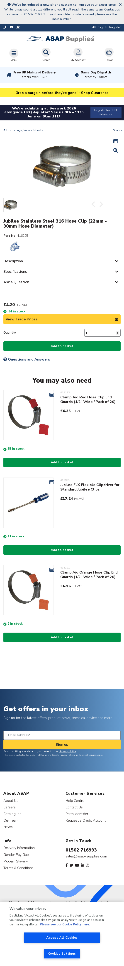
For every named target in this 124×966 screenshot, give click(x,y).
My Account (78, 55)
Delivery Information (19, 847)
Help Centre (75, 800)
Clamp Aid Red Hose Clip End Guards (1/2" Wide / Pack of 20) (88, 399)
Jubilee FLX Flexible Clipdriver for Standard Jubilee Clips (89, 487)
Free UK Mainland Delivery (34, 74)
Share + (117, 130)
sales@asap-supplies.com (86, 856)
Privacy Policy (67, 755)
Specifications (15, 271)
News (8, 827)
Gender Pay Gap (16, 854)
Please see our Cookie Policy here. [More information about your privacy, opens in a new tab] (65, 924)
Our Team (11, 820)
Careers (9, 807)
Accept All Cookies (62, 937)
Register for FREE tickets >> (106, 112)
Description (13, 261)
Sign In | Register (106, 27)
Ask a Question (16, 282)
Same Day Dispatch (96, 74)
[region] (62, 934)
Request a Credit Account (86, 820)
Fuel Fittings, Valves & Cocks (24, 130)
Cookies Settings (62, 953)
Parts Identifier (77, 813)
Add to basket (62, 346)
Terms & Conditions (18, 867)
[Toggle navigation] (14, 55)
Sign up (62, 744)
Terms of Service (87, 755)
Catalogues (12, 813)
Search (46, 55)
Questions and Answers (26, 359)
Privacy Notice (67, 751)
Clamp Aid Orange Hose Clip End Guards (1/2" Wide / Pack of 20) (89, 574)
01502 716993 (81, 850)
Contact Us (74, 807)
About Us (10, 800)
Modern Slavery (15, 861)
